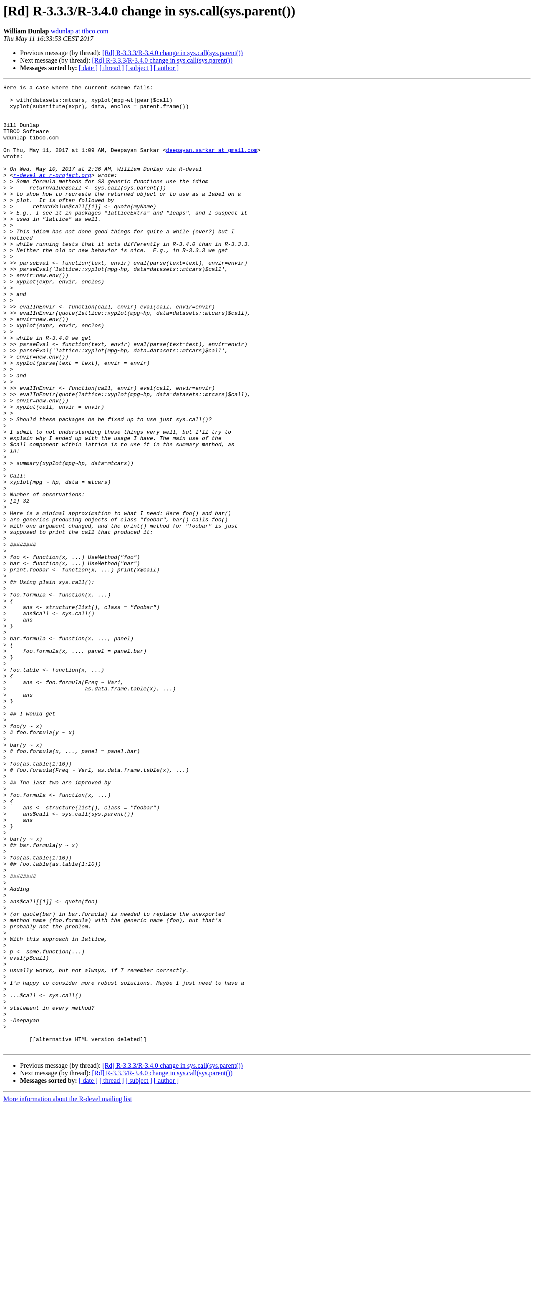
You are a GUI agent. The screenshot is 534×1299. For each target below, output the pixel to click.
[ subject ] (139, 67)
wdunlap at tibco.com (79, 31)
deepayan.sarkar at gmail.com (211, 163)
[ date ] (88, 67)
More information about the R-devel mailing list (67, 1291)
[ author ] (166, 67)
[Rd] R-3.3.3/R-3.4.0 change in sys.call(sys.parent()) (172, 52)
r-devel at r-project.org (52, 193)
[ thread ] (111, 67)
